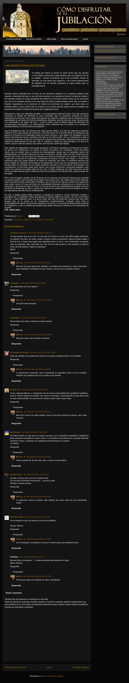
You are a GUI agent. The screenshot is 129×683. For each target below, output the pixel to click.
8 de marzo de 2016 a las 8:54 (38, 497)
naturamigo (15, 432)
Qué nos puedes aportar (69, 39)
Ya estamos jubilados (13, 39)
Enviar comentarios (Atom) (52, 676)
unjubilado (15, 318)
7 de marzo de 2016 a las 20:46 (37, 517)
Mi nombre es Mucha (19, 352)
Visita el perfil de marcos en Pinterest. (109, 50)
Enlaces (85, 39)
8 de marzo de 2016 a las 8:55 (38, 539)
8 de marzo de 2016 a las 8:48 (38, 300)
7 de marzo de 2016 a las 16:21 (34, 390)
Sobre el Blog (51, 39)
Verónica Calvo (16, 517)
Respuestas (18, 258)
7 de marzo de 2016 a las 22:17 (32, 557)
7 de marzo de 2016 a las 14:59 (42, 352)
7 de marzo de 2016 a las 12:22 (33, 318)
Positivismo (48, 220)
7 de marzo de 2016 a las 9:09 (32, 283)
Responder (14, 253)
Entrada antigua (81, 667)
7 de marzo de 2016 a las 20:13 (35, 474)
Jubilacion (27, 220)
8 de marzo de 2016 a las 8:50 (38, 369)
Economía (17, 220)
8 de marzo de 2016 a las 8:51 (38, 412)
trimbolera (15, 283)
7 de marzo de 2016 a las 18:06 (34, 432)
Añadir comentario (14, 593)
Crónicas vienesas (18, 233)
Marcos (19, 263)
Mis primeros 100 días (34, 39)
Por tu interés (37, 220)
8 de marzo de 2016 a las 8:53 (38, 457)
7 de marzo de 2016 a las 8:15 (39, 233)
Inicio (49, 667)
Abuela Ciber (16, 474)
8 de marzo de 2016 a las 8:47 (38, 263)
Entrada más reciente (15, 667)
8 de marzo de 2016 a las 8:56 (38, 576)
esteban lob (15, 390)
